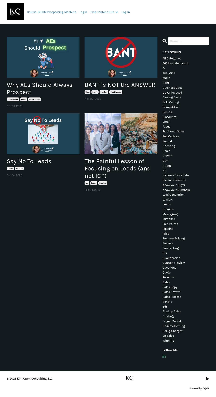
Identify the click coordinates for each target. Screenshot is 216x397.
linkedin (168, 209)
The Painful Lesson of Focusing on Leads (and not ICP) (118, 168)
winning (168, 340)
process (168, 243)
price (166, 233)
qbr (165, 253)
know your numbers (176, 190)
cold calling (171, 102)
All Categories (172, 58)
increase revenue (174, 180)
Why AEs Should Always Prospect (39, 88)
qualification (115, 92)
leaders (168, 199)
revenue (168, 277)
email (166, 121)
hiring (167, 165)
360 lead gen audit (175, 63)
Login (83, 12)
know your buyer (174, 185)
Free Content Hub (104, 12)
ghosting (169, 146)
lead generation (174, 194)
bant (87, 92)
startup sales (172, 311)
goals (166, 151)
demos (167, 112)
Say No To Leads (29, 161)
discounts (169, 117)
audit (166, 78)
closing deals (172, 97)
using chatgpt (173, 331)
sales (166, 282)
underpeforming (174, 326)
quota (167, 272)
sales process (172, 297)
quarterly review (174, 263)
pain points (170, 224)
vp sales (168, 336)
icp (87, 183)
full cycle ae (13, 99)
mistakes (169, 219)
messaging (170, 214)
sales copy (170, 287)
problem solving (174, 238)
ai (164, 68)
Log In (126, 12)
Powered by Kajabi (199, 388)
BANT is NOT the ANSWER (120, 84)
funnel (167, 141)
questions (169, 267)
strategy (168, 316)
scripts (167, 302)
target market (172, 321)
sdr (165, 306)
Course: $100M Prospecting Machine (51, 12)
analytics (169, 73)
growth (167, 156)
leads (23, 99)
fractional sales (173, 131)
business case (172, 88)
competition (171, 107)
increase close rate (176, 175)
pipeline (104, 92)
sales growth (172, 292)
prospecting (34, 99)
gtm (166, 161)
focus (166, 126)
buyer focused (172, 92)
